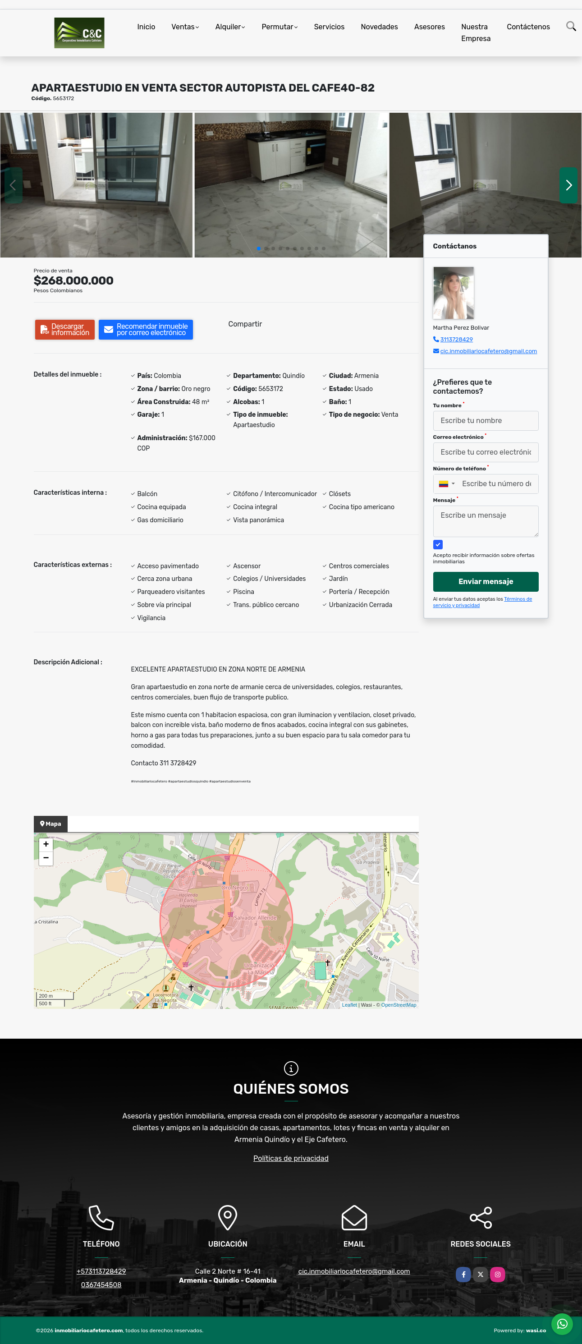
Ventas (182, 27)
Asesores (429, 27)
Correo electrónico (460, 436)
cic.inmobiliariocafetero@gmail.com (488, 351)
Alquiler (228, 27)
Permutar (277, 27)
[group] (96, 185)
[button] (259, 248)
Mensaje (445, 499)
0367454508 (101, 1285)
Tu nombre (449, 405)
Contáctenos (528, 27)
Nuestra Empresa (475, 33)
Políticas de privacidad (291, 1158)
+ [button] (46, 845)
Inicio (146, 27)
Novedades (379, 27)
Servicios (329, 27)
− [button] (46, 858)
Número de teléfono (461, 468)
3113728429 (456, 339)
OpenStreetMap (399, 1005)
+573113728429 (101, 1271)
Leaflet (349, 1005)
